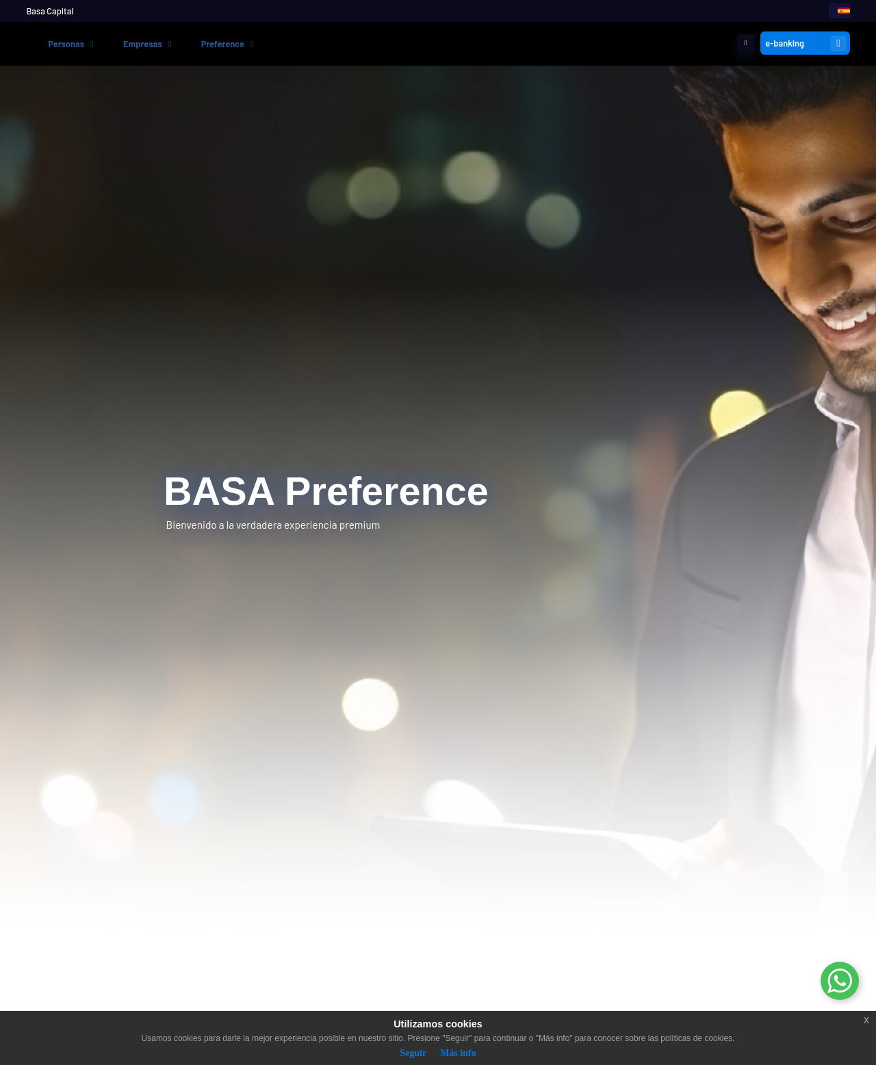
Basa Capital (49, 10)
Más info (458, 1053)
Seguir (413, 1053)
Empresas (142, 43)
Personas (66, 43)
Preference (222, 43)
